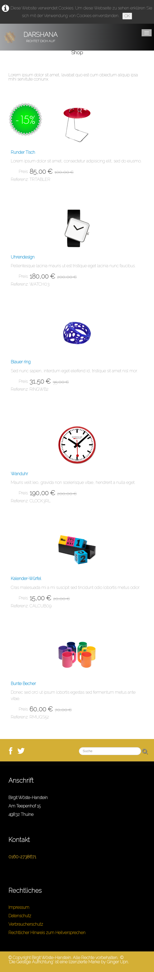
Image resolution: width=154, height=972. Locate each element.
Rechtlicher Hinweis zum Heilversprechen (46, 932)
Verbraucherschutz (25, 924)
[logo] (32, 37)
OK (127, 15)
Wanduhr (19, 473)
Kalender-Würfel (26, 578)
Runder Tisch (23, 152)
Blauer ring (21, 361)
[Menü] (147, 32)
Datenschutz (19, 915)
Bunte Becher (23, 683)
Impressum (18, 907)
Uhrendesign (23, 257)
